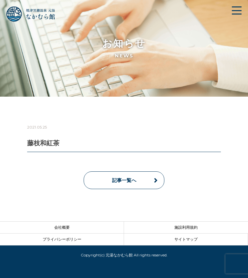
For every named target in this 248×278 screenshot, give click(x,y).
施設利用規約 (186, 227)
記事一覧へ (124, 180)
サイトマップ (186, 239)
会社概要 (62, 227)
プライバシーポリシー (62, 239)
